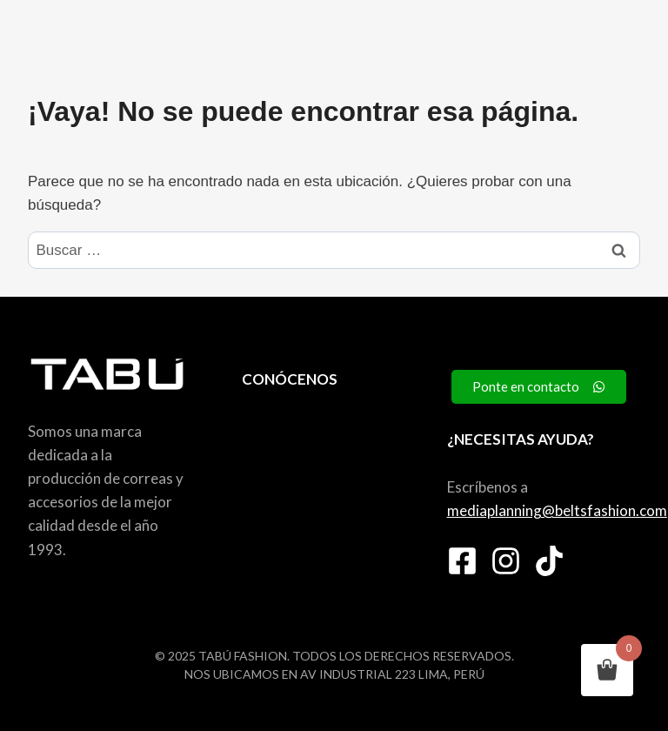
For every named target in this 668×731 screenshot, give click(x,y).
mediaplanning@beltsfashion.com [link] (557, 510)
